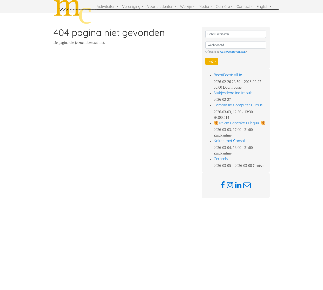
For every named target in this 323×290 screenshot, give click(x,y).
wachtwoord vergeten (233, 51)
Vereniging (131, 6)
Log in (211, 61)
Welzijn (186, 6)
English (262, 6)
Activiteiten (106, 6)
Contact (243, 6)
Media (204, 6)
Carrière (223, 6)
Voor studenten (160, 6)
